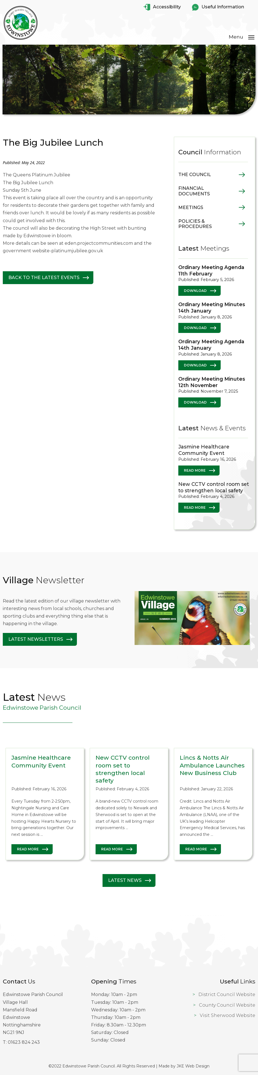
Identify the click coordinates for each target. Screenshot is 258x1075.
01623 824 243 (24, 1042)
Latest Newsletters (35, 639)
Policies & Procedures (195, 224)
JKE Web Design (193, 1065)
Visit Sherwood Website (227, 1015)
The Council (194, 174)
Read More (195, 470)
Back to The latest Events (43, 277)
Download (195, 291)
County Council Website (227, 1004)
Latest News (125, 880)
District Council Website (226, 994)
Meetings (190, 207)
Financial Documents (194, 191)
